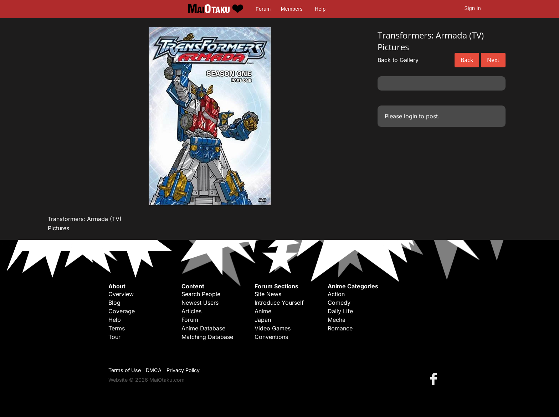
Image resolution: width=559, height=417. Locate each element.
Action (336, 294)
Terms (116, 328)
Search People (200, 294)
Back (467, 60)
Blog (114, 302)
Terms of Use (124, 370)
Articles (191, 311)
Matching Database (207, 336)
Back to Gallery (398, 59)
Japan (263, 319)
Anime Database (203, 328)
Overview (121, 294)
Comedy (339, 302)
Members (292, 9)
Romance (340, 328)
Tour (114, 336)
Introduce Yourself (279, 302)
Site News (268, 294)
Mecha (336, 319)
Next (493, 60)
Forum (263, 9)
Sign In (473, 8)
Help (320, 9)
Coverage (121, 311)
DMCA (153, 370)
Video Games (273, 328)
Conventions (271, 336)
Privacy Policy (183, 370)
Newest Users (200, 302)
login (410, 116)
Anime (263, 311)
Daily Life (340, 311)
